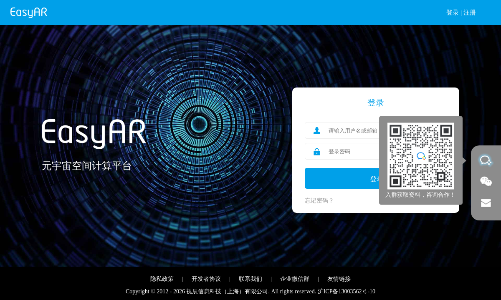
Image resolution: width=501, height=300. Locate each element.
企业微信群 (294, 279)
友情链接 (339, 279)
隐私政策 (162, 279)
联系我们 (250, 279)
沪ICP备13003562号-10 (346, 291)
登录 (452, 12)
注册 (469, 12)
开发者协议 (206, 279)
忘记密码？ (319, 201)
